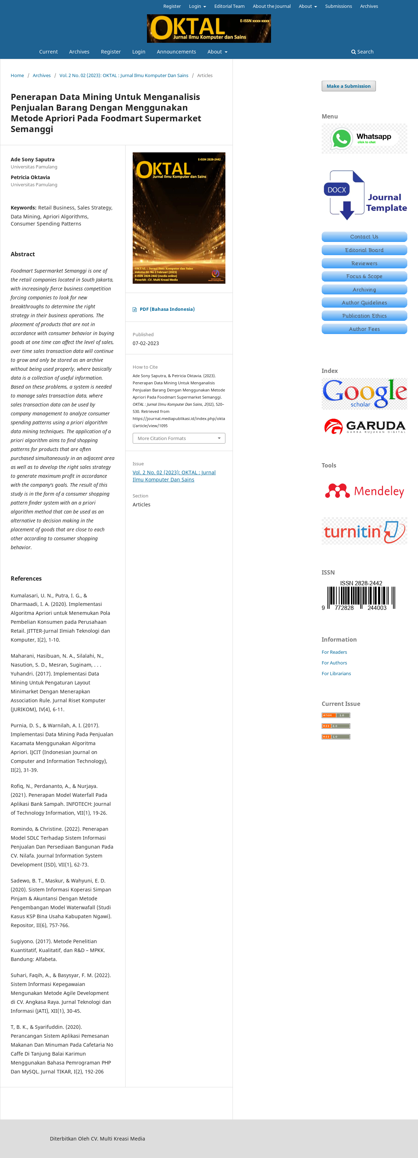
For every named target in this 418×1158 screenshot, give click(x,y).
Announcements (176, 51)
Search (362, 51)
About (215, 51)
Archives (79, 51)
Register (111, 51)
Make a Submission (349, 86)
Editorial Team (229, 6)
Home (17, 75)
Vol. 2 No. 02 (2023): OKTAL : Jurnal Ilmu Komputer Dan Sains (124, 75)
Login (139, 51)
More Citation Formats (162, 438)
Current (48, 51)
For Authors (334, 662)
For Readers (334, 652)
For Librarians (336, 673)
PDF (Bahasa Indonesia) (167, 309)
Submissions (338, 6)
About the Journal (272, 6)
